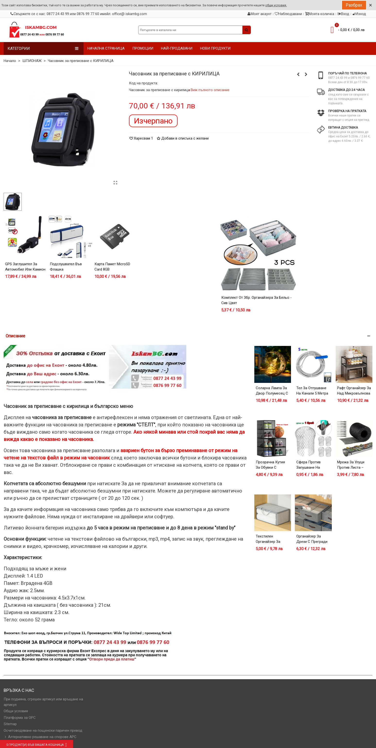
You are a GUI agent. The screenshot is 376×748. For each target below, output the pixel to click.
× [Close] (370, 5)
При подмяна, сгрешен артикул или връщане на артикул (43, 702)
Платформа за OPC (20, 717)
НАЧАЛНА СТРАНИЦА (106, 48)
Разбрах (354, 5)
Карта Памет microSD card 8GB (112, 267)
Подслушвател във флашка (66, 267)
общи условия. (276, 5)
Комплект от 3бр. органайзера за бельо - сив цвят (256, 300)
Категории (43, 48)
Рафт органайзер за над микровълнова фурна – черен (354, 393)
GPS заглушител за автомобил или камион (25, 267)
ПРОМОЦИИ (142, 48)
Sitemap (10, 724)
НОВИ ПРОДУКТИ (215, 48)
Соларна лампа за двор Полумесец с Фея (272, 393)
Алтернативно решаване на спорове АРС (40, 737)
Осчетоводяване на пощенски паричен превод (43, 730)
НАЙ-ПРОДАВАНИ (176, 48)
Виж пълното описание (210, 90)
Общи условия (16, 711)
